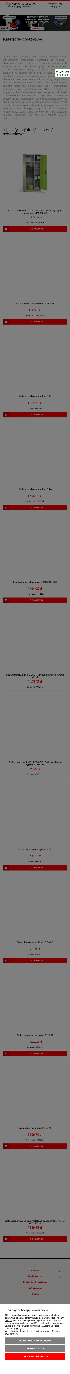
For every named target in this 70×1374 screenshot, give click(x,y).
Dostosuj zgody (35, 1348)
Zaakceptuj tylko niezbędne (35, 1341)
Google (8, 1320)
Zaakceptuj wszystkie (35, 1356)
